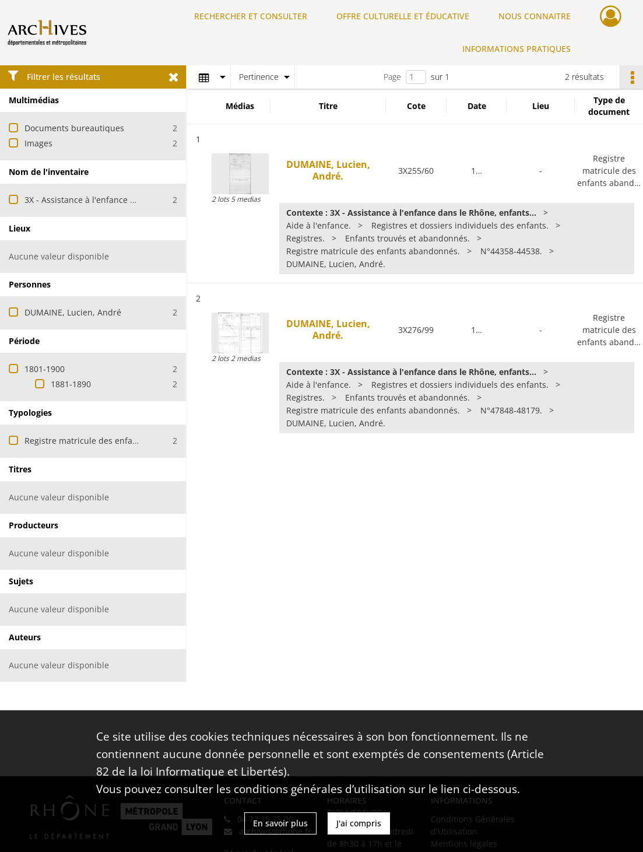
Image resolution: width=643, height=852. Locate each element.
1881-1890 (71, 384)
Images (38, 143)
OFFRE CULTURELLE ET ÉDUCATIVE (402, 16)
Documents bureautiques (74, 128)
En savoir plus (280, 823)
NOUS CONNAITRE (534, 16)
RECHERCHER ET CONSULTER (250, 16)
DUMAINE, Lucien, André (72, 312)
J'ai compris (358, 823)
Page (392, 76)
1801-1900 (44, 368)
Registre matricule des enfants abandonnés (110, 440)
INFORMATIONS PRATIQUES (516, 48)
